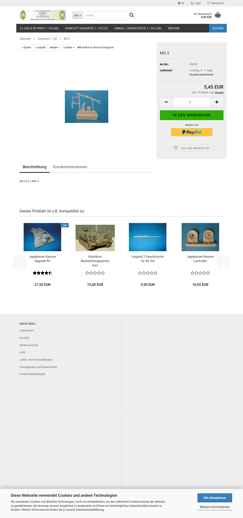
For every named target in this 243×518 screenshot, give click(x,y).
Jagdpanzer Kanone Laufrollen (200, 259)
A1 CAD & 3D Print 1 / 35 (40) (39, 28)
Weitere (173, 28)
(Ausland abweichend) (201, 74)
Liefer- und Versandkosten (36, 359)
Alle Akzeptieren (215, 498)
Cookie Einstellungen (33, 374)
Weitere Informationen (215, 507)
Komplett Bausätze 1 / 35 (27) (86, 28)
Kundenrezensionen (70, 167)
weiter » (54, 47)
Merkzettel (215, 3)
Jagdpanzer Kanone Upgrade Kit (42, 259)
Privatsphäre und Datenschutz (38, 367)
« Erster (26, 47)
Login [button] (196, 3)
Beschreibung (34, 167)
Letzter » (69, 47)
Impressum (27, 330)
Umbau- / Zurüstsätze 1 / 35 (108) (138, 28)
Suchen (217, 28)
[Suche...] (77, 15)
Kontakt (24, 337)
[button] (180, 3)
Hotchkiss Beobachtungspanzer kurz (95, 261)
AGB (22, 352)
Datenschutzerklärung (90, 509)
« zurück (40, 47)
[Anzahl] (191, 102)
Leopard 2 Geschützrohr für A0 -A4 (147, 259)
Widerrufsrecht (29, 345)
